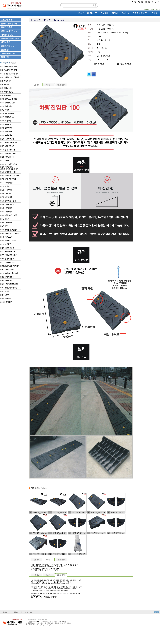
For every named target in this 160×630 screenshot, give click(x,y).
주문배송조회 (149, 2)
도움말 (155, 13)
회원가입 (140, 2)
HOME (81, 13)
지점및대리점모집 (140, 13)
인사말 (115, 13)
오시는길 (125, 13)
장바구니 (157, 2)
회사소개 (104, 13)
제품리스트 (92, 13)
